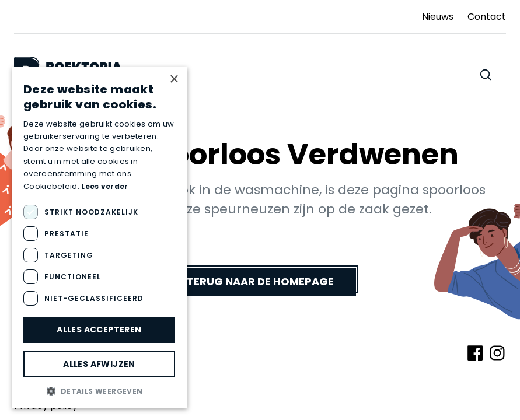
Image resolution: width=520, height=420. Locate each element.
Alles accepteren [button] (99, 329)
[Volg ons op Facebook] (475, 353)
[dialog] (99, 237)
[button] (99, 391)
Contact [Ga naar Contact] (486, 16)
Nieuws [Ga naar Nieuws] (437, 16)
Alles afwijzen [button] (99, 364)
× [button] (173, 79)
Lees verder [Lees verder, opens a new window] (104, 186)
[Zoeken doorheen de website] (485, 75)
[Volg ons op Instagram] (497, 353)
